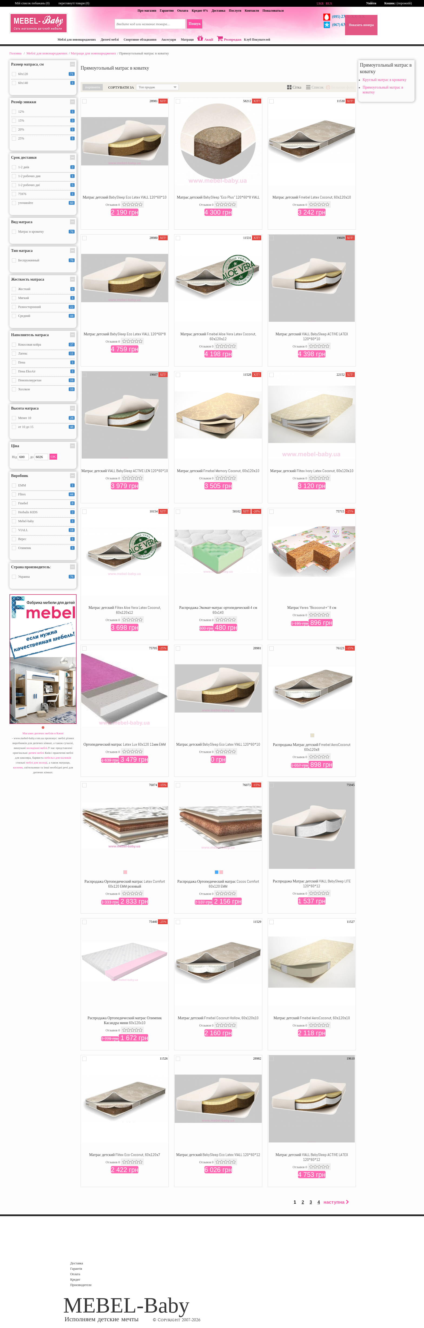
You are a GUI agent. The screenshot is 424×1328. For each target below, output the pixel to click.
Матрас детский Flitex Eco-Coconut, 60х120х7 (124, 1154)
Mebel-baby (26, 521)
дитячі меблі (36, 752)
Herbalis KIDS (28, 512)
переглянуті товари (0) (73, 3)
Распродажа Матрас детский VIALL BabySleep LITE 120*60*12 (312, 883)
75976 (22, 194)
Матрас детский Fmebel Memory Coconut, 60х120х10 (218, 470)
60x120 (23, 74)
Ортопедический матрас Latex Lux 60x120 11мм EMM (125, 744)
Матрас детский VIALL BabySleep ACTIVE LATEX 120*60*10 (312, 336)
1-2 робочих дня (29, 176)
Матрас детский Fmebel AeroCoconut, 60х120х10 (312, 1017)
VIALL (23, 530)
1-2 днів (23, 167)
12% (21, 111)
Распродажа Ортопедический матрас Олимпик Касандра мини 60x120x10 (125, 1020)
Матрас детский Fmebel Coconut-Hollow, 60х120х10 (218, 1017)
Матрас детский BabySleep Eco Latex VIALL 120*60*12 (218, 1154)
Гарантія (76, 1269)
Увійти (371, 3)
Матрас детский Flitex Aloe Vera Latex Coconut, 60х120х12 (124, 610)
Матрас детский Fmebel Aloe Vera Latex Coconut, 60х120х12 (218, 336)
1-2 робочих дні (29, 185)
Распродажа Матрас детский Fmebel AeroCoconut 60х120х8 (311, 747)
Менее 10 (24, 418)
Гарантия (167, 10)
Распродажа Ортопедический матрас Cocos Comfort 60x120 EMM (218, 884)
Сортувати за (121, 87)
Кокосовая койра (29, 344)
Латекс (23, 353)
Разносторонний (29, 307)
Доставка (218, 10)
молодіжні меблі (37, 747)
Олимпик (24, 548)
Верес (22, 539)
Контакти (252, 10)
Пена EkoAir (26, 371)
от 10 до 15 (25, 427)
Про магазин (147, 10)
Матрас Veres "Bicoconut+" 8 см (311, 607)
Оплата (182, 10)
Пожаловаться (273, 10)
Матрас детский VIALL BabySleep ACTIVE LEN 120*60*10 (124, 470)
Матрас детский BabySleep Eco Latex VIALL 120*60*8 (125, 334)
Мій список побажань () (32, 3)
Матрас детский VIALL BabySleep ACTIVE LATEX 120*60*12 (312, 1157)
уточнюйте (25, 203)
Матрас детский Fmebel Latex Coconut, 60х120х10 (312, 197)
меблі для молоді (36, 762)
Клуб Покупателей (257, 39)
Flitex (22, 494)
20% (21, 129)
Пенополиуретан (29, 380)
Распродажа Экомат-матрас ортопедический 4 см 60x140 (218, 610)
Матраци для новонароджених (93, 53)
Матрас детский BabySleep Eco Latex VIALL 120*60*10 (125, 197)
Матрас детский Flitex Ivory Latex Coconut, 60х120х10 (311, 470)
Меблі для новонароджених (47, 53)
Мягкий (23, 298)
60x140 (23, 83)
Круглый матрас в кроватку (384, 80)
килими (17, 767)
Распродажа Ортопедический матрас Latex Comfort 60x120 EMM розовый (124, 884)
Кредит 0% (200, 10)
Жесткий (24, 289)
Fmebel (23, 503)
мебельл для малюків (57, 757)
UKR (320, 3)
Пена (21, 362)
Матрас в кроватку (31, 231)
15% (21, 120)
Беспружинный (28, 260)
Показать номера (361, 25)
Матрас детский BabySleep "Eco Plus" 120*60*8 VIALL (218, 197)
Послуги (235, 10)
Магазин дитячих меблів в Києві (43, 733)
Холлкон (24, 389)
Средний (24, 316)
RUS (329, 3)
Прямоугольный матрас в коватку (383, 89)
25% (21, 138)
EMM (22, 485)
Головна (15, 53)
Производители (81, 1285)
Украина (24, 577)
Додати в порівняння (84, 101)
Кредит (75, 1279)
